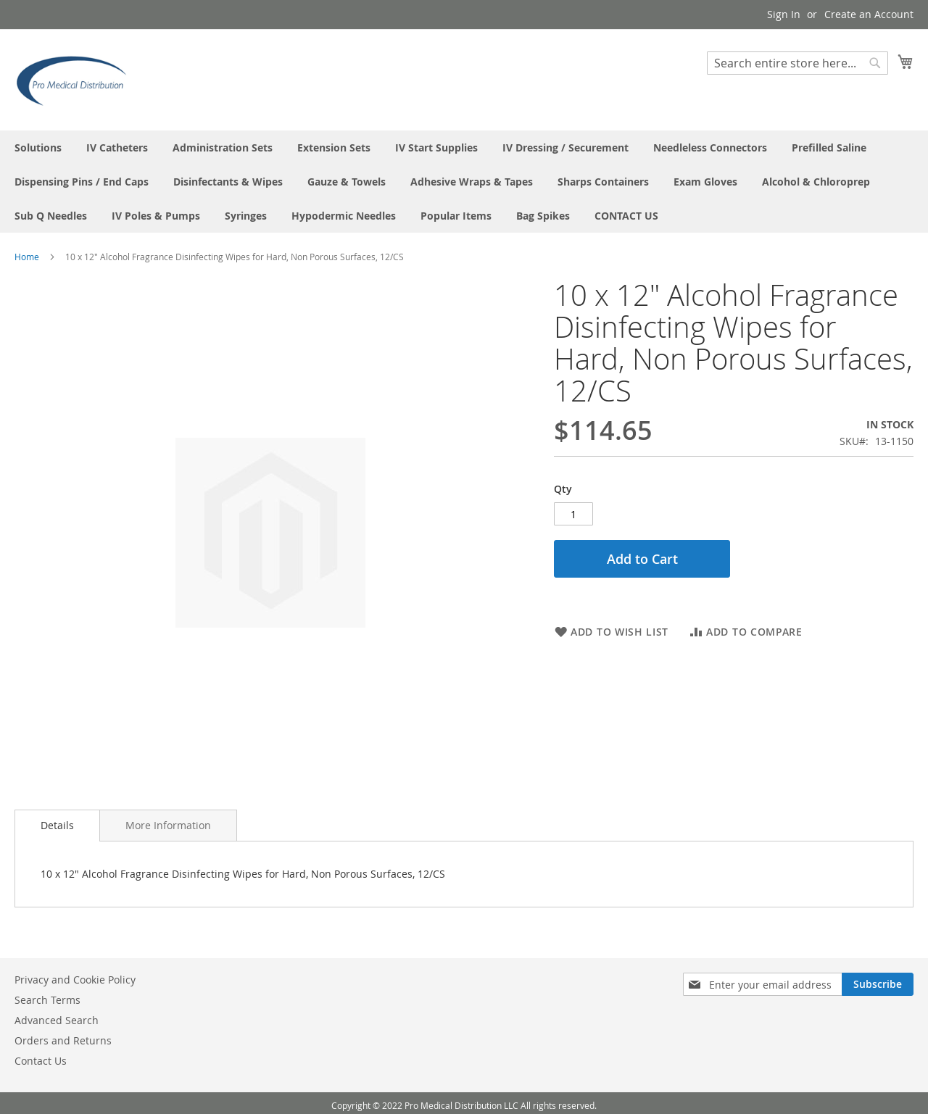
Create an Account (869, 14)
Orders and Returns (63, 1040)
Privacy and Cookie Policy (75, 979)
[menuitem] (38, 147)
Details (57, 825)
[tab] (57, 825)
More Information (168, 825)
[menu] (464, 181)
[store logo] (76, 79)
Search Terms (47, 1000)
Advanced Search (56, 1020)
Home (26, 256)
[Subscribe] (878, 984)
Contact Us (40, 1061)
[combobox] (797, 63)
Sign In (783, 14)
